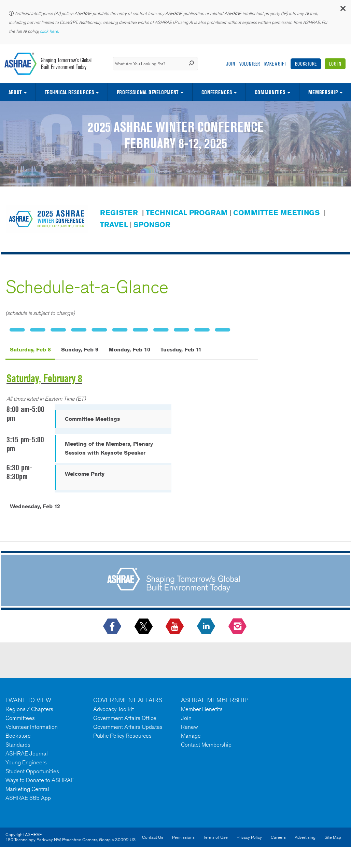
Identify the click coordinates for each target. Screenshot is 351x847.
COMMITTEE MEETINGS (276, 212)
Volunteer (249, 63)
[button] (342, 10)
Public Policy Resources (122, 735)
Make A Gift (275, 63)
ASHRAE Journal (26, 753)
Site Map (332, 837)
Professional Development (147, 92)
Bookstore (306, 63)
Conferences (216, 92)
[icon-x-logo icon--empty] (144, 626)
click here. (50, 31)
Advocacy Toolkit (113, 709)
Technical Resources (69, 92)
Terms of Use (215, 837)
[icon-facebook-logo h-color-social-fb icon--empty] (113, 626)
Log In (335, 63)
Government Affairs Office (124, 717)
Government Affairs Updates (128, 726)
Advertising (305, 837)
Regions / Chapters (29, 709)
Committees (20, 717)
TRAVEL (114, 224)
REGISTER (119, 212)
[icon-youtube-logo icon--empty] (175, 626)
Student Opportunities (32, 771)
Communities (270, 92)
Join (230, 63)
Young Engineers (26, 762)
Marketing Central (27, 789)
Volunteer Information (31, 726)
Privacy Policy (249, 837)
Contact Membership (206, 744)
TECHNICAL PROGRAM (186, 212)
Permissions (183, 837)
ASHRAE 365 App (28, 797)
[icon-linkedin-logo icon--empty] (207, 626)
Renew (189, 726)
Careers (278, 837)
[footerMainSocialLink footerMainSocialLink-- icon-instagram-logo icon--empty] (238, 626)
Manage (191, 735)
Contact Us (152, 837)
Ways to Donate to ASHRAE (39, 780)
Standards (17, 744)
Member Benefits (202, 709)
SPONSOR (152, 224)
